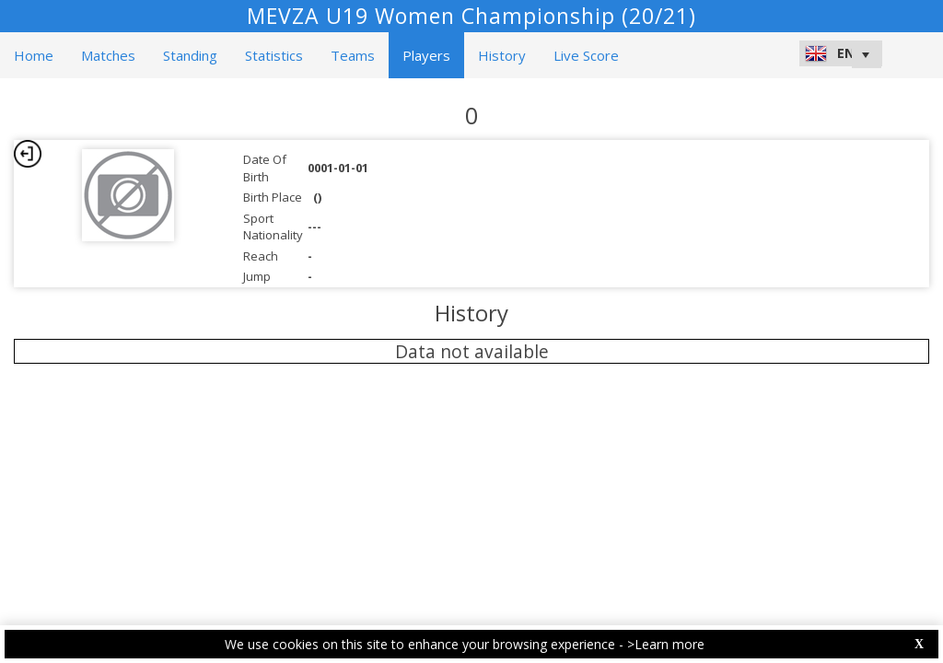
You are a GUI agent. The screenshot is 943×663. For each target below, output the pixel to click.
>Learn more (665, 644)
